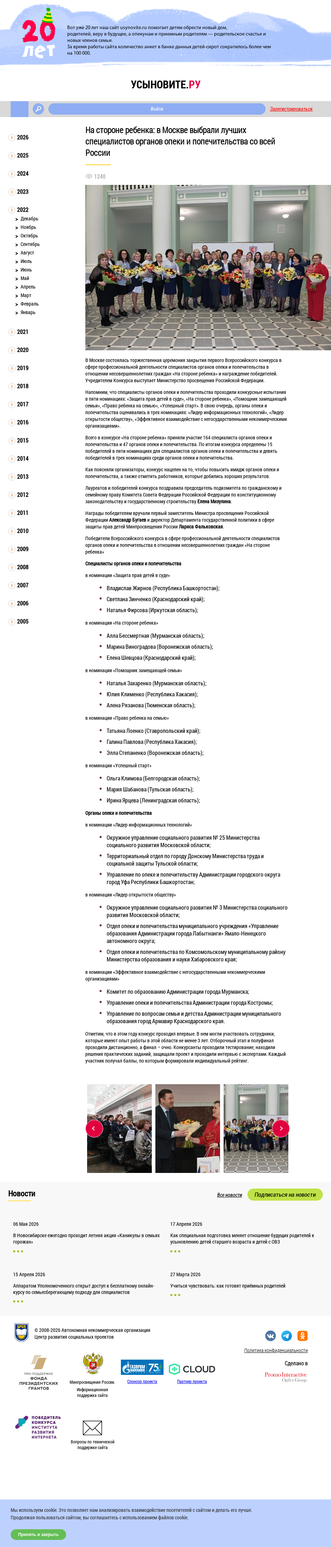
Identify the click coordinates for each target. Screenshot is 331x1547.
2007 (22, 585)
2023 (22, 191)
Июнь (26, 269)
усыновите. (166, 84)
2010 (22, 530)
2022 (22, 209)
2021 (22, 331)
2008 (22, 567)
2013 (22, 476)
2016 (22, 422)
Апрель (28, 286)
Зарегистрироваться (291, 109)
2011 (22, 512)
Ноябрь (28, 227)
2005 (22, 621)
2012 (22, 494)
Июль (26, 261)
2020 (22, 349)
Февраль (30, 303)
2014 (22, 458)
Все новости (229, 1195)
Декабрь (29, 218)
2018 (22, 386)
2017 (22, 404)
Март (26, 295)
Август (27, 252)
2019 (22, 368)
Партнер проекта (192, 1381)
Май (25, 278)
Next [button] (281, 1128)
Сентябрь (30, 244)
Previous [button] (94, 1128)
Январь (28, 312)
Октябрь (29, 235)
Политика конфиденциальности (276, 1350)
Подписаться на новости (285, 1194)
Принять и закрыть (38, 1534)
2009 (22, 549)
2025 (22, 155)
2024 (22, 173)
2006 (22, 603)
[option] (119, 1128)
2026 (22, 137)
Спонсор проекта (142, 1381)
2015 (22, 440)
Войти (157, 109)
